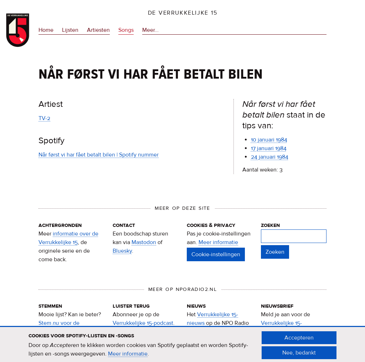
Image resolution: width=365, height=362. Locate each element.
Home (45, 30)
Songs (126, 30)
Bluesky (122, 250)
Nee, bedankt (299, 355)
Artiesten (98, 30)
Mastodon (144, 242)
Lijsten (70, 30)
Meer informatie (218, 242)
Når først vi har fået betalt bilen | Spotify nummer (98, 154)
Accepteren (299, 340)
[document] (182, 348)
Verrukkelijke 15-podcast (143, 323)
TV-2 (44, 118)
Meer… (150, 30)
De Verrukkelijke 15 (182, 12)
